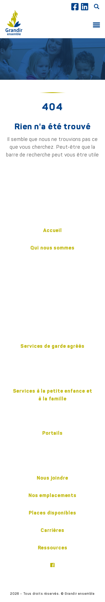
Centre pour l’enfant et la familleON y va (52, 412)
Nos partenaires (53, 312)
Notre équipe (52, 275)
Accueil (52, 230)
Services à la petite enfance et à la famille (52, 395)
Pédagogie (52, 284)
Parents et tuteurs (52, 451)
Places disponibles (52, 513)
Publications (52, 303)
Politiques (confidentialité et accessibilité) (52, 325)
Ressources (52, 547)
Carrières (52, 530)
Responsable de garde (52, 460)
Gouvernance (52, 293)
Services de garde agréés (52, 346)
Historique (52, 266)
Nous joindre (52, 478)
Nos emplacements (52, 495)
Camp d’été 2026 (52, 374)
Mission (52, 257)
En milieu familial (52, 355)
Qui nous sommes (52, 248)
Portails (52, 433)
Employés (52, 442)
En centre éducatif (52, 364)
